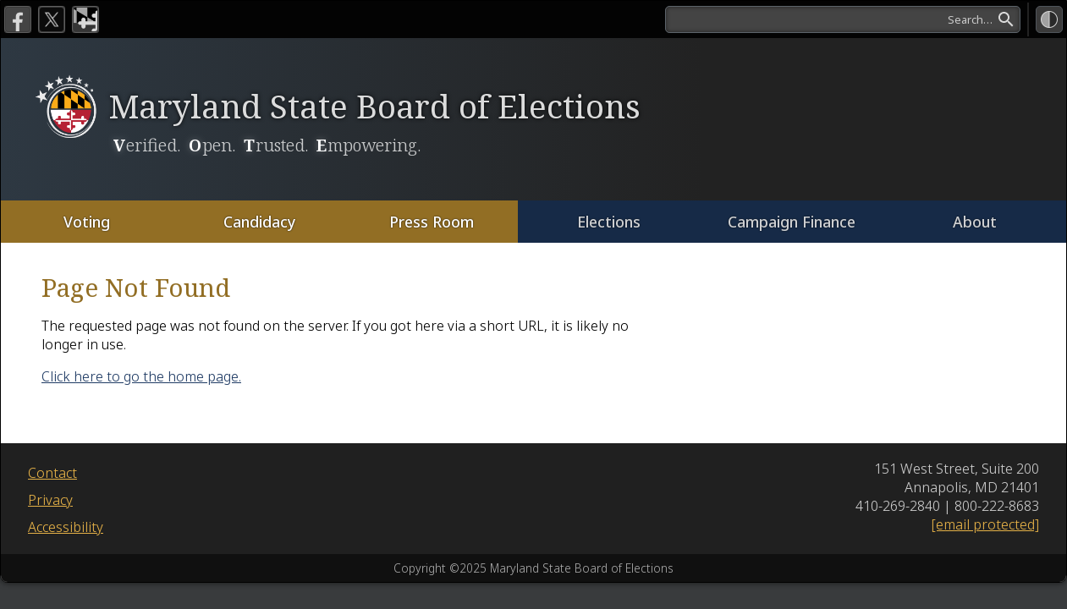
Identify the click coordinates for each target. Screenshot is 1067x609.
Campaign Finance (791, 221)
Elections (608, 221)
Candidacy (258, 221)
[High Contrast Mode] (1049, 19)
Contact (52, 473)
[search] (842, 19)
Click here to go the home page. (141, 376)
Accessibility (65, 527)
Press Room (431, 221)
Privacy (50, 500)
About (975, 221)
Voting (86, 221)
